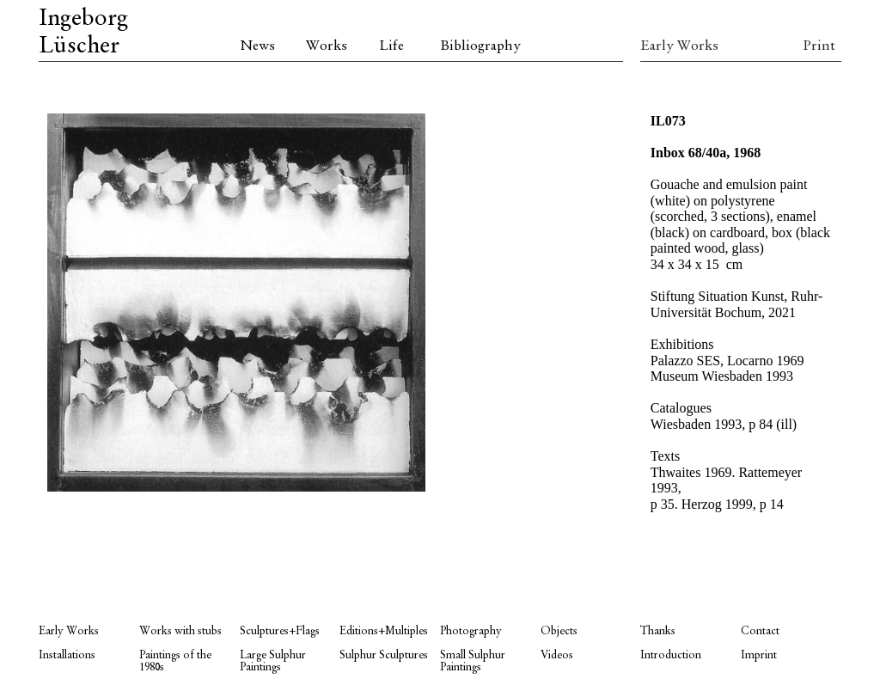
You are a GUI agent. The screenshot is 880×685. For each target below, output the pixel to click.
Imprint (759, 655)
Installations (67, 655)
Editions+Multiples (383, 631)
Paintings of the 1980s (175, 661)
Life (391, 46)
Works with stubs (180, 631)
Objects (559, 631)
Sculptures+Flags (280, 631)
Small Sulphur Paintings (472, 661)
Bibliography (480, 46)
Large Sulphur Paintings (273, 661)
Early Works (679, 46)
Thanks (657, 631)
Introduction (670, 655)
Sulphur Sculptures (383, 655)
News (257, 46)
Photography (471, 631)
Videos (557, 655)
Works (326, 46)
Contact (760, 631)
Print (819, 46)
